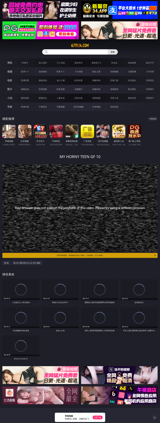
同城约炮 (25, 106)
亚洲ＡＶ (25, 71)
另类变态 (150, 80)
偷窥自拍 (25, 89)
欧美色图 (61, 89)
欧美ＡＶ (61, 71)
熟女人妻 (96, 71)
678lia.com (80, 45)
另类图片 (150, 89)
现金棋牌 (132, 62)
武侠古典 (78, 98)
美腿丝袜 (96, 89)
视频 (9, 71)
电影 (9, 80)
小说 (9, 98)
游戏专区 (78, 62)
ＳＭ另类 (150, 71)
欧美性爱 (78, 80)
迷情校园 (96, 98)
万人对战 (61, 62)
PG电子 (25, 62)
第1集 (6, 263)
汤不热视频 (78, 106)
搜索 (113, 52)
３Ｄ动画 (78, 71)
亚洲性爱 (25, 80)
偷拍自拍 (43, 80)
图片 (9, 89)
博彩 (9, 62)
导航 (9, 106)
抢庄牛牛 (150, 62)
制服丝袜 (96, 80)
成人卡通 (61, 80)
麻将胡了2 (96, 62)
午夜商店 (43, 106)
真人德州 (43, 62)
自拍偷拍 (43, 71)
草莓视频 (61, 106)
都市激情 (25, 98)
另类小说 (114, 98)
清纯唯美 (114, 89)
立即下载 (97, 417)
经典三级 (114, 80)
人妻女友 (61, 98)
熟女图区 (132, 89)
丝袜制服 (114, 71)
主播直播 (132, 71)
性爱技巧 (150, 98)
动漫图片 (78, 89)
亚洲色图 (43, 89)
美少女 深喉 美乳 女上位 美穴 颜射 (26, 263)
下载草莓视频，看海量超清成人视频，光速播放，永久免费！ (106, 255)
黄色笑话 (132, 98)
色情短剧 (114, 106)
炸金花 (114, 62)
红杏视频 (96, 106)
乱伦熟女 (132, 80)
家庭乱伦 (43, 98)
